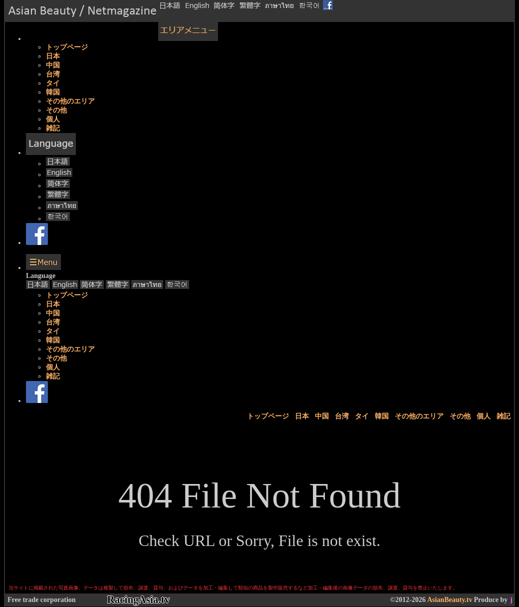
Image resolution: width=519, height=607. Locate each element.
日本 (53, 56)
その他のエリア (70, 101)
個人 (53, 119)
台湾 (53, 74)
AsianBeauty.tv (450, 600)
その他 (56, 110)
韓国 (53, 92)
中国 (53, 65)
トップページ (67, 47)
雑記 (53, 128)
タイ (53, 83)
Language (40, 276)
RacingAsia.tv (138, 600)
